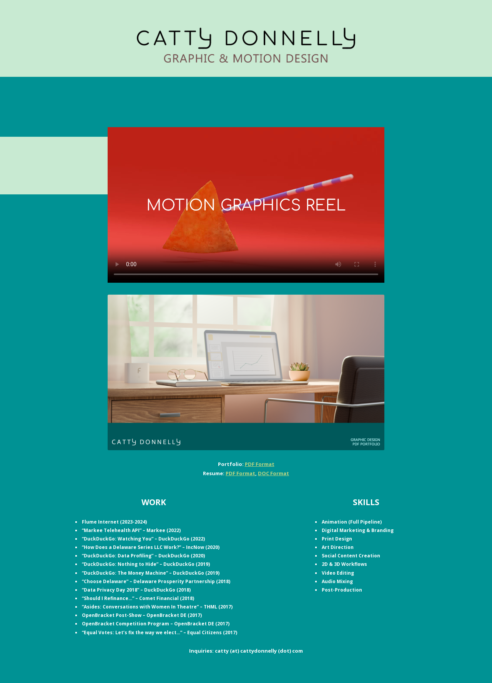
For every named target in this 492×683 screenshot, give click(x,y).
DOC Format (273, 473)
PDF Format (259, 464)
